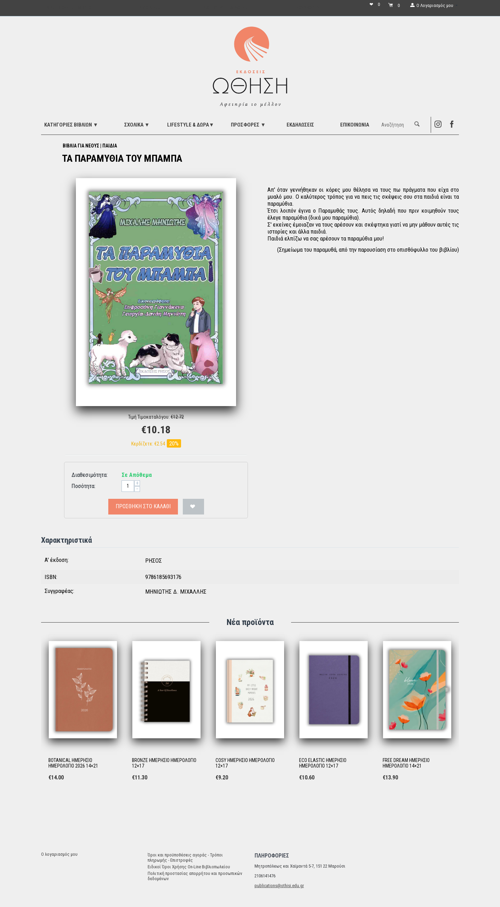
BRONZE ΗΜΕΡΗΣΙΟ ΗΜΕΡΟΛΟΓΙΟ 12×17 (164, 763)
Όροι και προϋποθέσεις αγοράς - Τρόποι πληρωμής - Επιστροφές (185, 857)
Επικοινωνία (354, 125)
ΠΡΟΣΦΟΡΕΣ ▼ (248, 125)
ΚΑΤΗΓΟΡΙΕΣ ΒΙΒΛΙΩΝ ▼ (71, 125)
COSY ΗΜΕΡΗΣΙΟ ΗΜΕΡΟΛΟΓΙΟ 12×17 (245, 763)
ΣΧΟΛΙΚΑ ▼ (137, 125)
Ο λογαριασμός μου (59, 854)
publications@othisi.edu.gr (279, 885)
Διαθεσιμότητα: (89, 474)
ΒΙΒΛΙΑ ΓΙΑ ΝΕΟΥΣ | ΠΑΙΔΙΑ (90, 145)
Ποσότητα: (83, 485)
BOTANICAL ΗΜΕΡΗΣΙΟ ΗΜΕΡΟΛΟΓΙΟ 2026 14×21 (73, 763)
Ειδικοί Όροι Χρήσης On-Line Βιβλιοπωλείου (189, 866)
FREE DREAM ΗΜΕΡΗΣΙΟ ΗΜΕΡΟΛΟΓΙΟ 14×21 (406, 763)
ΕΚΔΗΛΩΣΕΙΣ (300, 125)
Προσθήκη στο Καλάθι (143, 506)
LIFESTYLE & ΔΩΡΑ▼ (190, 125)
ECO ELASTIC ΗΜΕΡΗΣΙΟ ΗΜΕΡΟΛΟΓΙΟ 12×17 (322, 763)
